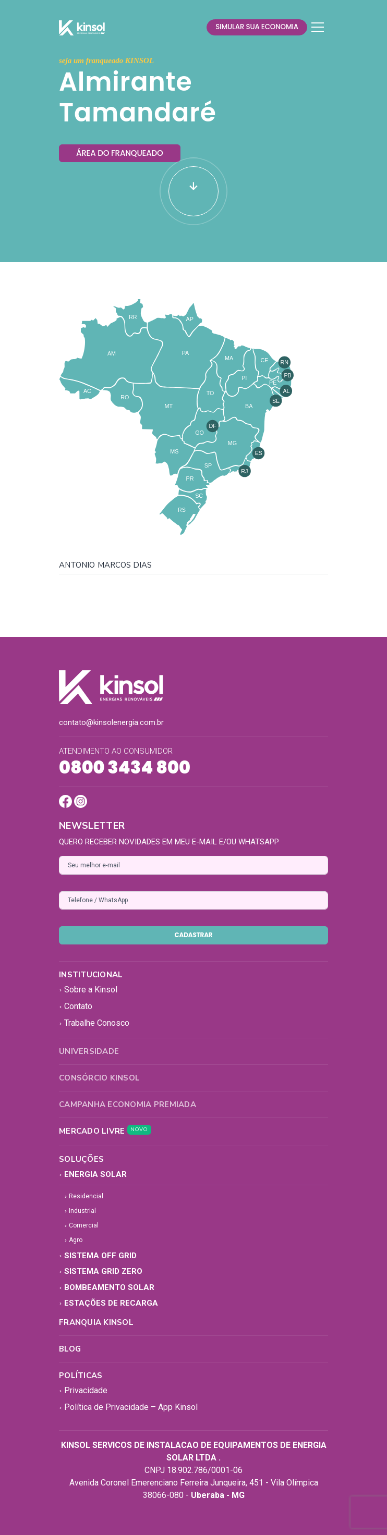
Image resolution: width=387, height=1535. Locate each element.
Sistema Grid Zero (100, 1271)
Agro (73, 1240)
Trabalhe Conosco (94, 1023)
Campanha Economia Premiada (127, 1104)
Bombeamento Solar (106, 1287)
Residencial (83, 1196)
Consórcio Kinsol (99, 1078)
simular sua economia (256, 27)
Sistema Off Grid (98, 1255)
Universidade (89, 1051)
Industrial (80, 1210)
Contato (75, 1006)
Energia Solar (93, 1174)
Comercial (81, 1225)
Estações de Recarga (108, 1303)
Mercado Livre (105, 1131)
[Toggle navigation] (317, 27)
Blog (70, 1349)
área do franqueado (119, 153)
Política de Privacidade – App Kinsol (128, 1407)
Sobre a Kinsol (88, 989)
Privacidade (83, 1390)
